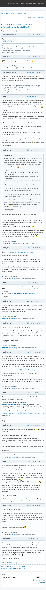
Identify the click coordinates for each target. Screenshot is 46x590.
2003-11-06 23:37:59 (33, 72)
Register (19, 13)
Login (25, 13)
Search (13, 13)
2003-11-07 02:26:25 (33, 96)
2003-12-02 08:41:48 (33, 505)
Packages (11, 3)
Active (33, 18)
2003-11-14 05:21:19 (33, 323)
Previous (9, 31)
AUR (34, 3)
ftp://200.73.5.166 (7, 41)
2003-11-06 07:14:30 (33, 56)
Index (3, 13)
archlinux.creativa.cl (24, 61)
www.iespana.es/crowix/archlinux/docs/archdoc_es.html (21, 370)
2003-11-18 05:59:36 (33, 352)
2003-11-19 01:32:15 (33, 393)
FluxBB (42, 583)
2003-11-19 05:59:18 (33, 425)
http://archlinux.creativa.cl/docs (22, 252)
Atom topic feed (40, 580)
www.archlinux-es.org (9, 68)
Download (41, 3)
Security (29, 3)
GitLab (22, 3)
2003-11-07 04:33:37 (33, 150)
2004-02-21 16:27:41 (33, 538)
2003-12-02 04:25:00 (33, 461)
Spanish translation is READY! (17, 27)
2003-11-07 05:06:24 (33, 248)
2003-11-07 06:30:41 (33, 301)
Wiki (17, 3)
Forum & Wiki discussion (20, 24)
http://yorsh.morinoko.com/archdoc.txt (15, 499)
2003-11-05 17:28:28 (33, 34)
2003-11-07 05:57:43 (33, 282)
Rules (8, 13)
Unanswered (40, 18)
